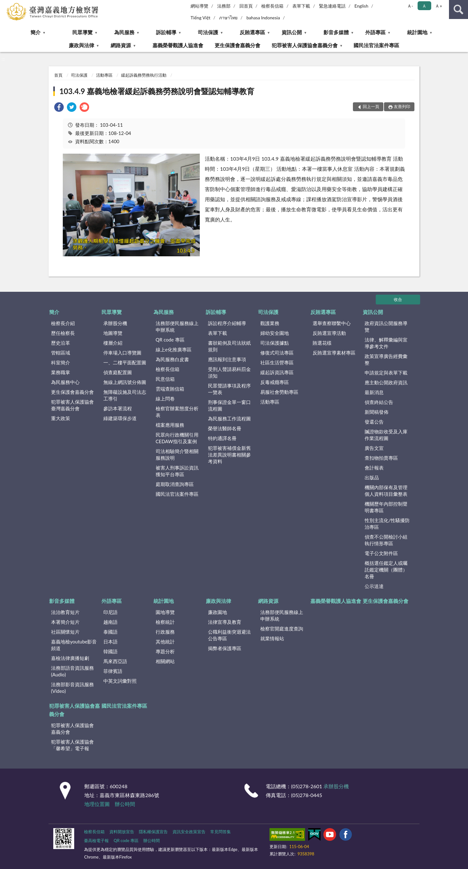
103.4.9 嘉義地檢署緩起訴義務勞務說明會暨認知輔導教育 (156, 91)
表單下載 (301, 6)
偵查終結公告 (379, 402)
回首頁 (246, 6)
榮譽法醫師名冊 (224, 428)
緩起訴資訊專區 (277, 372)
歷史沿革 (60, 343)
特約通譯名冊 (222, 438)
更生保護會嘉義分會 (237, 45)
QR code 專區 (170, 339)
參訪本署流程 (117, 408)
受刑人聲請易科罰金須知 (229, 372)
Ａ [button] (424, 6)
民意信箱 (165, 379)
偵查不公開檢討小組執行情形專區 (386, 540)
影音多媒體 (336, 32)
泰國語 (110, 632)
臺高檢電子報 (96, 840)
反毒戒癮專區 (274, 382)
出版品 (372, 477)
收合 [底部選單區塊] (398, 299)
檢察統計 (165, 622)
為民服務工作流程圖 (229, 418)
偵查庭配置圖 (117, 372)
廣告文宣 (374, 448)
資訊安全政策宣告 (188, 831)
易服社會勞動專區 (279, 392)
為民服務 (124, 32)
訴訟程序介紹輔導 (227, 323)
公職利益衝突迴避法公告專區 (229, 635)
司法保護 (208, 32)
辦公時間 (125, 804)
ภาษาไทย (228, 17)
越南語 (110, 622)
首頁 (58, 75)
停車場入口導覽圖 (122, 352)
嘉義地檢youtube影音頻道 (74, 645)
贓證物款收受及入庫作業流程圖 (386, 435)
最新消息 (374, 392)
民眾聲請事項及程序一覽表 (229, 389)
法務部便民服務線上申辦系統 (177, 326)
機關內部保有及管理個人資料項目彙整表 (386, 490)
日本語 (110, 641)
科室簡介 (60, 362)
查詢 (458, 9)
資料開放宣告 (121, 831)
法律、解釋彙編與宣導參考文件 (386, 343)
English (361, 6)
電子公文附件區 (381, 553)
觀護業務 (269, 323)
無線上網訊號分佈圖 (124, 382)
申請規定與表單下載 (386, 372)
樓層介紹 (112, 343)
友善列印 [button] (402, 106)
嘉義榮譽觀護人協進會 (178, 45)
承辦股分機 (115, 323)
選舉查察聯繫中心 (332, 323)
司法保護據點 (274, 343)
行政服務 (165, 632)
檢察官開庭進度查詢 (281, 628)
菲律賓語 (112, 671)
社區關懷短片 (65, 632)
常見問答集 (220, 831)
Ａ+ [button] (438, 6)
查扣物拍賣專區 (381, 458)
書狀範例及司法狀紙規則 (229, 346)
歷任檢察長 (63, 333)
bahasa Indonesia (263, 17)
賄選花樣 (322, 343)
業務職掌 (60, 372)
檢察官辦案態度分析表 (177, 412)
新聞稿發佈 (376, 412)
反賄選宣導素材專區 (334, 352)
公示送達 (374, 586)
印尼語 (110, 612)
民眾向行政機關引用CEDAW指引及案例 (177, 438)
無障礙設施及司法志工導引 (124, 395)
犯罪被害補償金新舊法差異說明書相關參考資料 (229, 454)
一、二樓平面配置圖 (124, 362)
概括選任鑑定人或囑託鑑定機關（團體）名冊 (386, 569)
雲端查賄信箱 (170, 389)
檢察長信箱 (272, 6)
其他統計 (165, 641)
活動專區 (104, 75)
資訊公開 (292, 32)
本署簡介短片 (65, 622)
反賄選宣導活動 (329, 333)
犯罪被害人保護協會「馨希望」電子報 (72, 745)
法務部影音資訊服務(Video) (72, 687)
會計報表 (374, 467)
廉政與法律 (81, 45)
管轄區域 (60, 352)
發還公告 (374, 422)
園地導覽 (165, 612)
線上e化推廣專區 (174, 349)
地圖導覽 (112, 333)
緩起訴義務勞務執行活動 (143, 75)
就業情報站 (272, 638)
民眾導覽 (82, 32)
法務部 (224, 6)
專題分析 (165, 651)
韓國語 (110, 651)
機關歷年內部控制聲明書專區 (386, 507)
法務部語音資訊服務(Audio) (72, 671)
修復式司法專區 (277, 352)
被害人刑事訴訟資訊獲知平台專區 (177, 471)
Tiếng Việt (201, 17)
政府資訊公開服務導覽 (386, 326)
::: (5, 4)
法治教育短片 (65, 612)
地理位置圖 (97, 804)
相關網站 (165, 661)
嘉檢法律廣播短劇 (70, 658)
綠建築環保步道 (120, 418)
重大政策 (60, 418)
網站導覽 (199, 6)
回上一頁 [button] (371, 106)
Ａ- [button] (410, 6)
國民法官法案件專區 (376, 45)
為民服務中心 (65, 382)
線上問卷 (165, 398)
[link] (59, 107)
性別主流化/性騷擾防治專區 (387, 523)
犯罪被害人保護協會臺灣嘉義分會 (72, 405)
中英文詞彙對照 (120, 681)
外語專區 (375, 32)
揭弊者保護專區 (224, 648)
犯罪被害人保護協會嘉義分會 (305, 45)
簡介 (35, 32)
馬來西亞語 (115, 661)
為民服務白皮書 (172, 359)
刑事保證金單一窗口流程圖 (229, 405)
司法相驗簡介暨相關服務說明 (177, 454)
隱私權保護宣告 (153, 831)
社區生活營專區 (277, 362)
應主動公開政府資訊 (386, 382)
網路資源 (121, 45)
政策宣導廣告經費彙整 (386, 359)
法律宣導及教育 (224, 622)
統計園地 (417, 32)
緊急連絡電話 (332, 6)
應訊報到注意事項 (227, 359)
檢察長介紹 (63, 323)
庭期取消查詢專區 (175, 484)
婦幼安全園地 (274, 333)
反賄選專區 (252, 32)
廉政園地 (217, 612)
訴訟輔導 (166, 32)
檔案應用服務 (170, 425)
